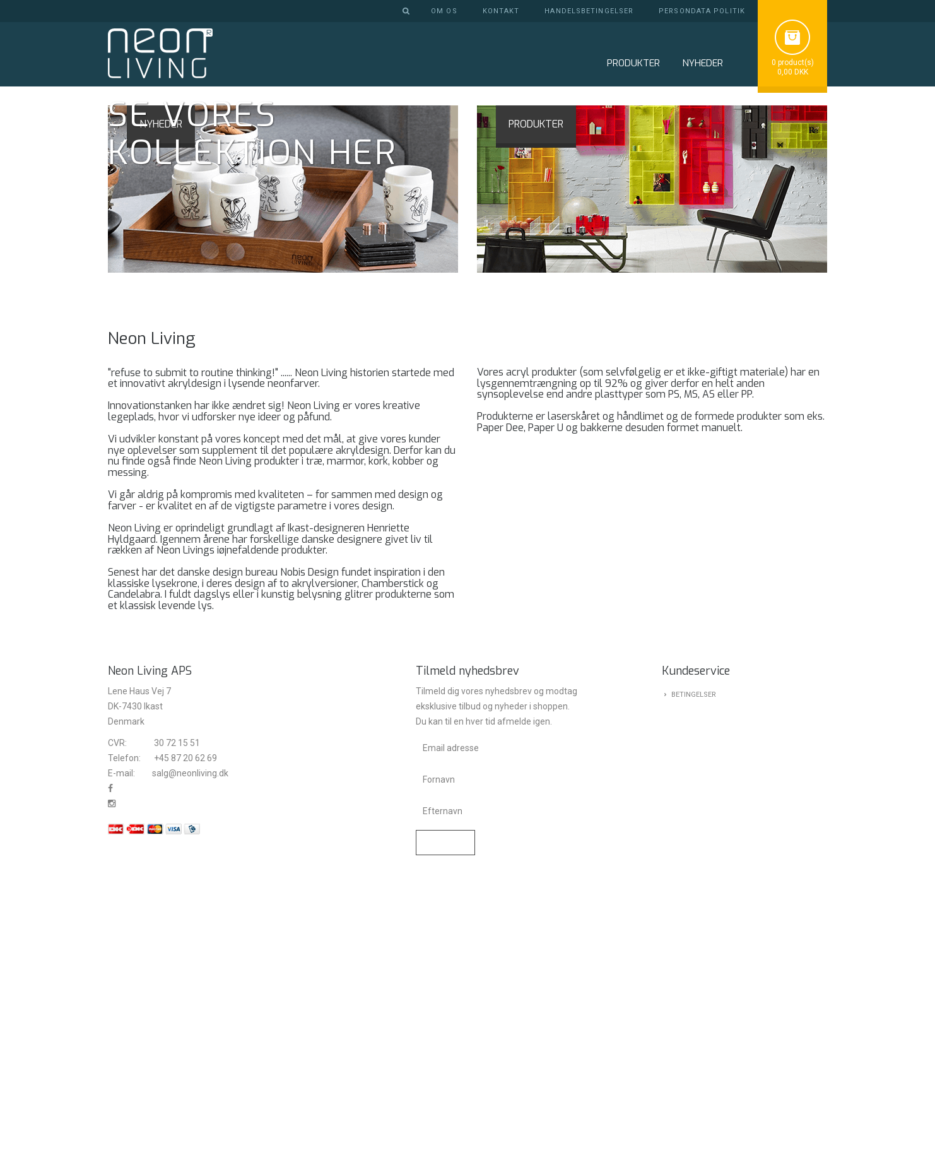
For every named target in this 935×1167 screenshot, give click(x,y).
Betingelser (693, 981)
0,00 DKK (792, 72)
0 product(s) (793, 62)
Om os (444, 11)
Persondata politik (702, 11)
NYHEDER (702, 63)
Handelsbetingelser (588, 11)
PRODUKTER (536, 410)
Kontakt (501, 11)
